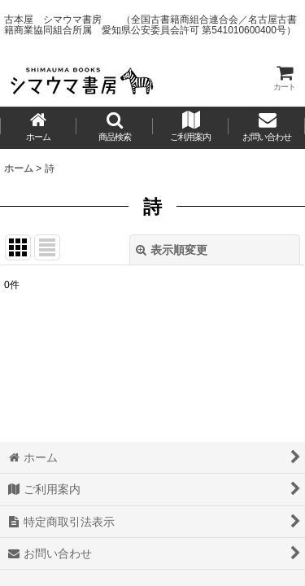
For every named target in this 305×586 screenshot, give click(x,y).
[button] (114, 128)
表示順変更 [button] (171, 249)
